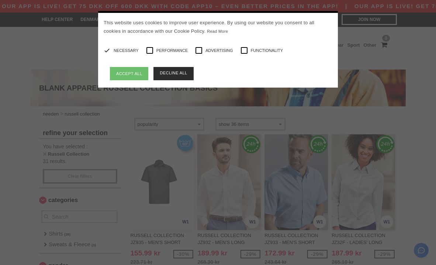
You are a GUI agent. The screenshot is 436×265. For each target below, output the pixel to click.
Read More (217, 31)
